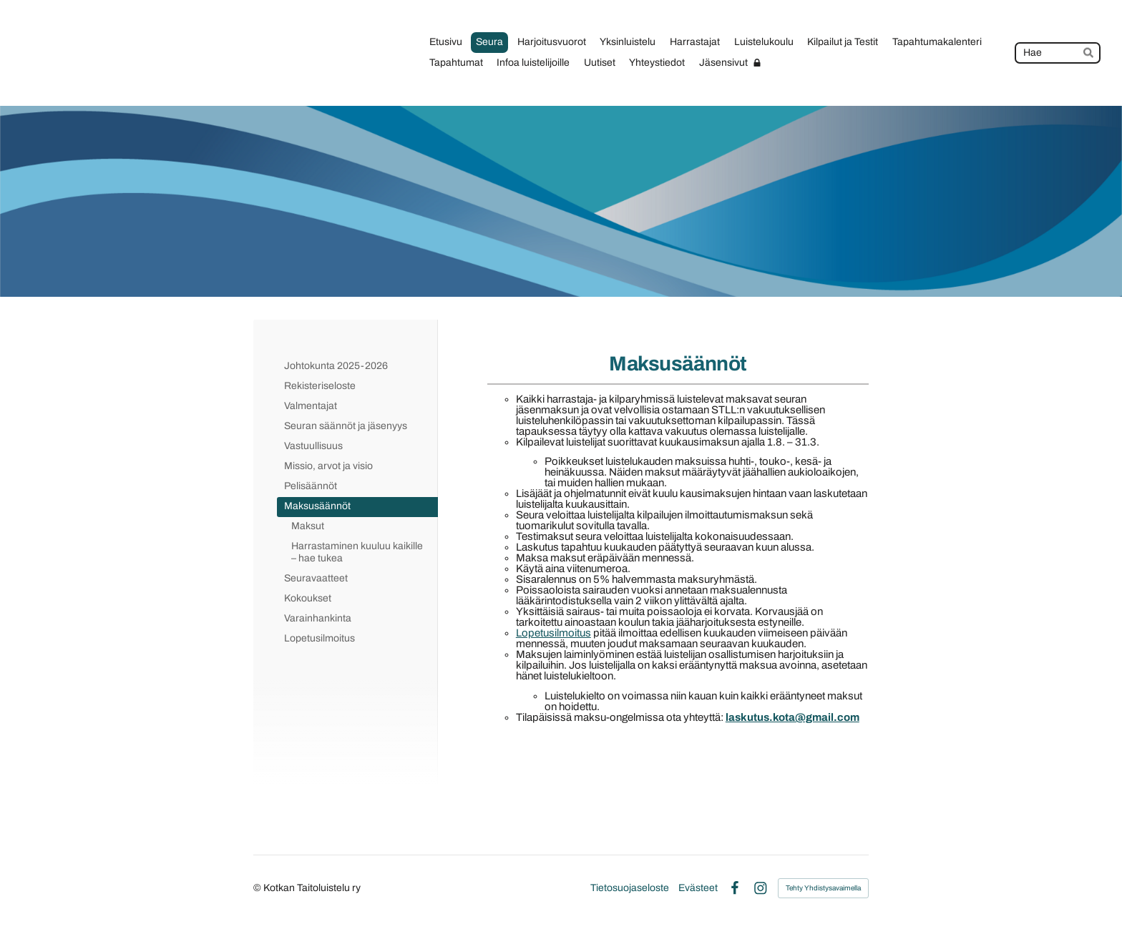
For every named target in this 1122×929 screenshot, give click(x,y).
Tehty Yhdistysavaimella (823, 888)
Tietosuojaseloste (629, 888)
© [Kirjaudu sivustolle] (258, 888)
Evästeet (698, 888)
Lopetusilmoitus (553, 633)
